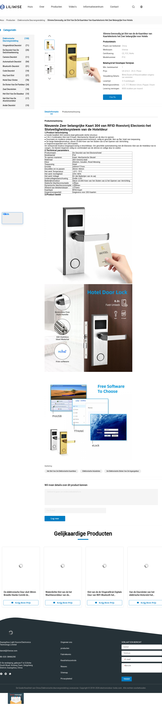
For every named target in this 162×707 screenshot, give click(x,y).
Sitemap (64, 673)
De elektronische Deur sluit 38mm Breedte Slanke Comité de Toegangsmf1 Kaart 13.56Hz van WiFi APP (20, 594)
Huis (30, 6)
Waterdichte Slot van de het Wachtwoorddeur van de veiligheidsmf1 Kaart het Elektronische (58, 594)
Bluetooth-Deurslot (16, 66)
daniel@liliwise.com (8, 651)
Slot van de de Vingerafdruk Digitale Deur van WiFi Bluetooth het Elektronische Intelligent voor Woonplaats (104, 594)
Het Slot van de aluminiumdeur (16, 99)
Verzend (127, 679)
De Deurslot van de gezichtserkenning (16, 51)
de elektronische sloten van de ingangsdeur (123, 471)
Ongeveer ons (66, 642)
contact (114, 6)
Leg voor (55, 518)
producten (56, 6)
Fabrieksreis (66, 654)
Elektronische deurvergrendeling (16, 39)
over (41, 6)
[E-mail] (142, 659)
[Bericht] (142, 668)
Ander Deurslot (16, 105)
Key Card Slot (16, 75)
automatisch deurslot (16, 61)
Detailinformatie (51, 112)
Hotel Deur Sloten (16, 80)
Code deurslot (16, 71)
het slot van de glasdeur (16, 94)
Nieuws (64, 666)
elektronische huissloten (91, 471)
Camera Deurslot (16, 57)
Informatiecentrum (93, 6)
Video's (73, 6)
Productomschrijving (71, 112)
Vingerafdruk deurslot (16, 45)
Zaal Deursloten (16, 89)
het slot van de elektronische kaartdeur (61, 471)
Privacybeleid (66, 679)
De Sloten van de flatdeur (16, 84)
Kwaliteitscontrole (68, 660)
